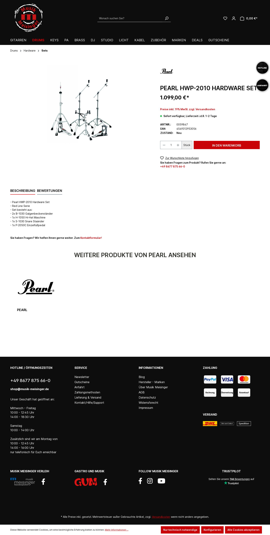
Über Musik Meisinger (153, 387)
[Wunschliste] (225, 18)
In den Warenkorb (226, 145)
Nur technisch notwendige (180, 529)
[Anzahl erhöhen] (178, 145)
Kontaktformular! (91, 237)
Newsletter (81, 377)
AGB (142, 392)
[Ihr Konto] (233, 18)
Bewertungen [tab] (49, 191)
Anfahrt (79, 387)
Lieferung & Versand (87, 397)
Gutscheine (82, 382)
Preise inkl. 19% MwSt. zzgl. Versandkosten (187, 109)
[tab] (22, 190)
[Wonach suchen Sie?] (130, 18)
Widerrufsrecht (148, 402)
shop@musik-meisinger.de (29, 389)
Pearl (22, 310)
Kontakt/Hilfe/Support (89, 402)
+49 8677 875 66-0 (172, 166)
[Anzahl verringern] (164, 145)
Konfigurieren (212, 529)
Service (80, 368)
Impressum (146, 408)
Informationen (151, 368)
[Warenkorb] (249, 18)
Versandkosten (161, 516)
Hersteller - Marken (152, 382)
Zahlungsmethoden (87, 392)
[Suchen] (166, 18)
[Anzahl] (170, 145)
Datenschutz (147, 397)
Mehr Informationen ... (116, 529)
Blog (142, 377)
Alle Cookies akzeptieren (243, 529)
